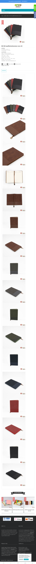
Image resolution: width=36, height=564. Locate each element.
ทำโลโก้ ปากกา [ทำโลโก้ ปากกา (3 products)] (9, 549)
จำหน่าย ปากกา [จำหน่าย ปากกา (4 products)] (14, 548)
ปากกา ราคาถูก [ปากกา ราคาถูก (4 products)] (6, 552)
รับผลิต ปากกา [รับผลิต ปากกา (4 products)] (3, 555)
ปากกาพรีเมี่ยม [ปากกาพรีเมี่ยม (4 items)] (30, 533)
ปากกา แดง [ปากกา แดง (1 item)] (20, 537)
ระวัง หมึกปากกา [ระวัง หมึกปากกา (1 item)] (26, 538)
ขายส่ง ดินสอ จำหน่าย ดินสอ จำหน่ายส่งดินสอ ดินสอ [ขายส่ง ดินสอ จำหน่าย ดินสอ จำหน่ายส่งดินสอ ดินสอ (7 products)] (8, 548)
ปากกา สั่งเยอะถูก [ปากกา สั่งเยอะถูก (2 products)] (6, 553)
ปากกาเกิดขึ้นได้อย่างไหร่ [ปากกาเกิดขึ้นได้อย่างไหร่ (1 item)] (31, 536)
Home (2, 15)
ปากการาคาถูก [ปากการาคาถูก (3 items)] (23, 535)
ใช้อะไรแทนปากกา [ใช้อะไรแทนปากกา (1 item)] (22, 541)
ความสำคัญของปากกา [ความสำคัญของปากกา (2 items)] (27, 530)
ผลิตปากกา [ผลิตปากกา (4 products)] (6, 554)
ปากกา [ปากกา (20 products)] (13, 550)
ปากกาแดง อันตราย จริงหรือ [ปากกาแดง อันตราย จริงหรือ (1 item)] (24, 537)
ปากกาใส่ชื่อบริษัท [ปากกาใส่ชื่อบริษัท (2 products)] (15, 553)
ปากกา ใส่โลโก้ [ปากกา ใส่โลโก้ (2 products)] (2, 554)
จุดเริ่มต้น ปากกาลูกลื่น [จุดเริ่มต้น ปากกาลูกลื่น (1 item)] (29, 531)
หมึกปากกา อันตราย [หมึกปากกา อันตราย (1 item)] (31, 539)
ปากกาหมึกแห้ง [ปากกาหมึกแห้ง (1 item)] (24, 536)
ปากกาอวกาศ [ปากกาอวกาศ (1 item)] (27, 536)
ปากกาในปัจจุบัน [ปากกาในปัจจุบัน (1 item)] (29, 537)
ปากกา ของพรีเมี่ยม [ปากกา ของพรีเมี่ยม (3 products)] (6, 550)
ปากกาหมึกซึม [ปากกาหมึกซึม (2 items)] (20, 536)
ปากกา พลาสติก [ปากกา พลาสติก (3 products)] (3, 551)
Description (4, 70)
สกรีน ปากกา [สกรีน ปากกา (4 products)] (8, 555)
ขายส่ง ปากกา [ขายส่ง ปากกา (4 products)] (10, 548)
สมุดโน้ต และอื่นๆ (6, 15)
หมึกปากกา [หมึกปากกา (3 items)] (22, 539)
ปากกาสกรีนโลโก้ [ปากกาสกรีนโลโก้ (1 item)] (31, 535)
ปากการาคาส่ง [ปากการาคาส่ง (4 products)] (11, 552)
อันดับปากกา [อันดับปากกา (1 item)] (25, 540)
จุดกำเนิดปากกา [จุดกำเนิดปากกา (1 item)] (25, 531)
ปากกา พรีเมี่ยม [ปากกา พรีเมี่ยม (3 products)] (15, 550)
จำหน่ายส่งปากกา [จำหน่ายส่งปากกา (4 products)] (4, 549)
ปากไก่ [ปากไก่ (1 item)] (32, 537)
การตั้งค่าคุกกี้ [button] (21, 559)
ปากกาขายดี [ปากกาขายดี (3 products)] (11, 550)
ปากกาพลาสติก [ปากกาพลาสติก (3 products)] (8, 551)
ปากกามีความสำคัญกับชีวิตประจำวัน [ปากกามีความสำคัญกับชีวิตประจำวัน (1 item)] (27, 534)
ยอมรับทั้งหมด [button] (26, 559)
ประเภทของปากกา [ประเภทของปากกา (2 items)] (25, 532)
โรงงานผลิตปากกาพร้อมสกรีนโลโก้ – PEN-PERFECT (18, 1)
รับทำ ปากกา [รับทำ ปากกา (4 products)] (15, 554)
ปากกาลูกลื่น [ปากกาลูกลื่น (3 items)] (28, 535)
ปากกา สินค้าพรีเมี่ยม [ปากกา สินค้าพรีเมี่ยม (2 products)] (11, 553)
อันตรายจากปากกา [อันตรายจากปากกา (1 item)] (28, 540)
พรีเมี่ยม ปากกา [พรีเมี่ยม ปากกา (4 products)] (10, 554)
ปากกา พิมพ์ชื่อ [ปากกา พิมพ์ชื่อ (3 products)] (12, 551)
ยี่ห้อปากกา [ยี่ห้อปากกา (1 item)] (23, 538)
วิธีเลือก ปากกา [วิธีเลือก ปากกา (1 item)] (30, 538)
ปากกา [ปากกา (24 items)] (32, 533)
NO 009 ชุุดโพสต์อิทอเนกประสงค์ (18, 509)
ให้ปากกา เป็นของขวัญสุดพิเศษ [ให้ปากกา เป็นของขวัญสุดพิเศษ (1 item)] (28, 541)
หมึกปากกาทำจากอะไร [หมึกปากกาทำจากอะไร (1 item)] (26, 539)
